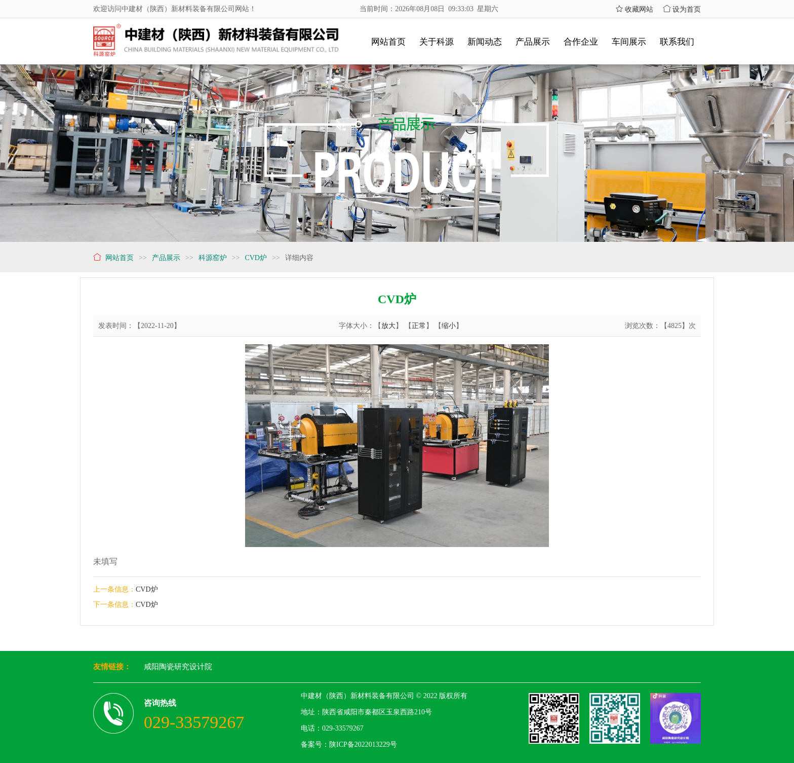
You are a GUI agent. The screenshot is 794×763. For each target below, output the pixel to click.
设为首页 (682, 9)
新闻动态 (484, 42)
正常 (419, 326)
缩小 (449, 326)
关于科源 (436, 42)
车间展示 (629, 42)
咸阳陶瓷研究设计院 (178, 667)
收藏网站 (634, 9)
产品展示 (532, 42)
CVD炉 (147, 589)
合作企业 (581, 42)
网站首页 (388, 42)
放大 (388, 326)
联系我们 (677, 42)
